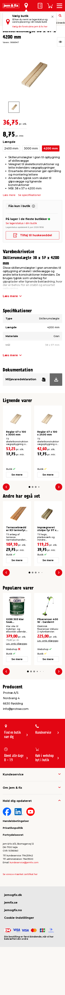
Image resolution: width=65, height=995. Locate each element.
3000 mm (31, 148)
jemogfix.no (13, 910)
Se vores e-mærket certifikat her (20, 874)
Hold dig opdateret (17, 801)
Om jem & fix (12, 787)
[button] (29, 487)
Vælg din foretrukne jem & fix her (29, 26)
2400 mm (11, 148)
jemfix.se (11, 902)
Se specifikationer (29, 195)
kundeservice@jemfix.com (24, 862)
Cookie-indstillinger (19, 917)
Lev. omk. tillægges (16, 644)
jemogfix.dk (13, 895)
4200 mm (51, 148)
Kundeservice (13, 774)
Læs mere (9, 195)
